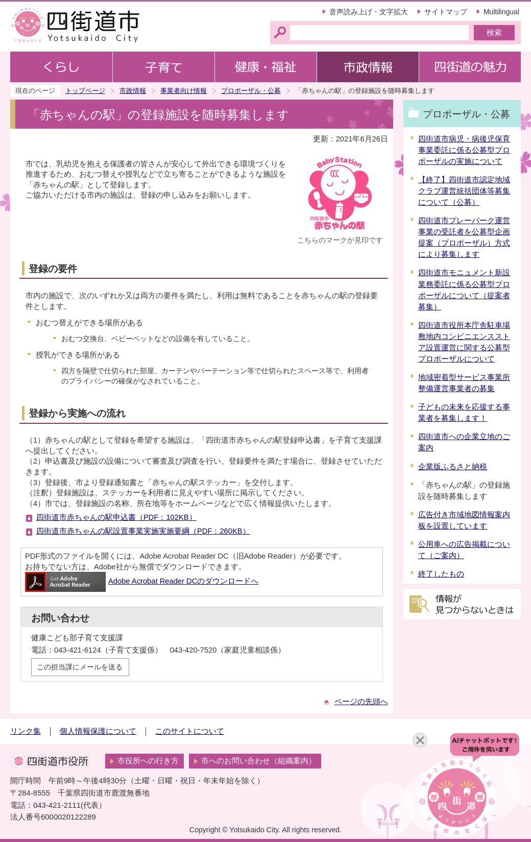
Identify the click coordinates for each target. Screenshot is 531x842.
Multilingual (501, 12)
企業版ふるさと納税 (452, 467)
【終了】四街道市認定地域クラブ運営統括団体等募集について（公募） (464, 191)
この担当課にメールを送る (80, 667)
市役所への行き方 (148, 761)
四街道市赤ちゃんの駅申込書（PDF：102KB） (116, 517)
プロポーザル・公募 (251, 90)
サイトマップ (445, 12)
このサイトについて (189, 731)
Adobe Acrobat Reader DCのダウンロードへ (141, 581)
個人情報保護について (98, 731)
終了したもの (441, 574)
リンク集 (25, 731)
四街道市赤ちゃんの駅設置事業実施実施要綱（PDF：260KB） (143, 531)
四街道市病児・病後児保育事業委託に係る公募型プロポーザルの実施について (464, 150)
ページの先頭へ (361, 701)
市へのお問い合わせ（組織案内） (258, 761)
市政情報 (132, 90)
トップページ (85, 90)
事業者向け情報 (183, 90)
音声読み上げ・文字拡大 (368, 12)
